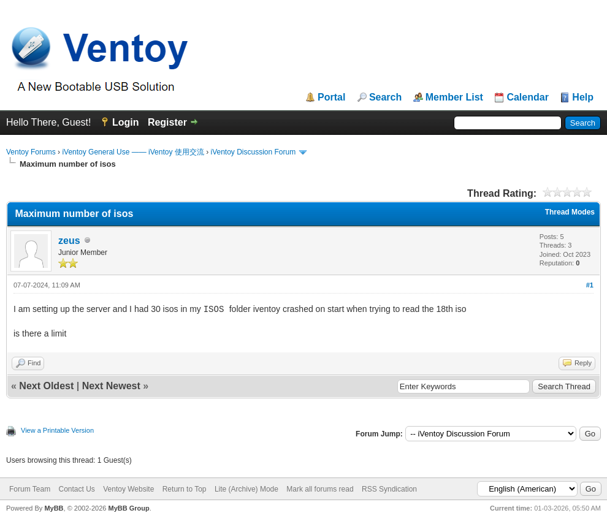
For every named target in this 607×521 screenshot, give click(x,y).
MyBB (53, 508)
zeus (69, 240)
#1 (590, 285)
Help (583, 97)
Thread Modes (570, 212)
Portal (331, 97)
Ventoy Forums (31, 152)
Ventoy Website (128, 489)
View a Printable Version (57, 430)
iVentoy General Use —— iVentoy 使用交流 (133, 152)
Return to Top (184, 489)
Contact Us (76, 489)
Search (385, 97)
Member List (454, 97)
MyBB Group (128, 508)
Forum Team (29, 489)
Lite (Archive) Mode (246, 489)
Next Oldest (46, 386)
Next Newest (111, 386)
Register (167, 122)
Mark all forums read (319, 489)
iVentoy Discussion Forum (253, 152)
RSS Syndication (389, 489)
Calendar (527, 97)
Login (125, 122)
